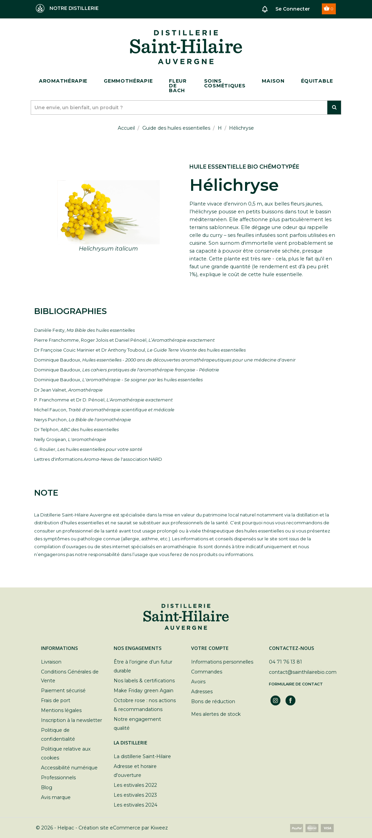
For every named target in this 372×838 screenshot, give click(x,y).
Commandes (206, 672)
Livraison (51, 662)
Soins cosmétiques (225, 83)
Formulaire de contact (296, 684)
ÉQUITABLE (317, 81)
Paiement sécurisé (63, 690)
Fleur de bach (178, 86)
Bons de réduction (213, 701)
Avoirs (198, 682)
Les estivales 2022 (135, 785)
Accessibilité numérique (69, 768)
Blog (46, 787)
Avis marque (56, 797)
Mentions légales (61, 710)
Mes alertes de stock (216, 714)
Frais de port (55, 700)
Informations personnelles (222, 662)
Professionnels (58, 778)
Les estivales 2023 (135, 795)
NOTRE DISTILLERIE (67, 8)
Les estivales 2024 (135, 805)
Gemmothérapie (128, 81)
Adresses (202, 691)
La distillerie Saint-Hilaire (142, 756)
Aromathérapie (63, 81)
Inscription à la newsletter (71, 720)
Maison (273, 81)
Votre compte (210, 648)
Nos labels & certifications (144, 681)
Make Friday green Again (143, 690)
